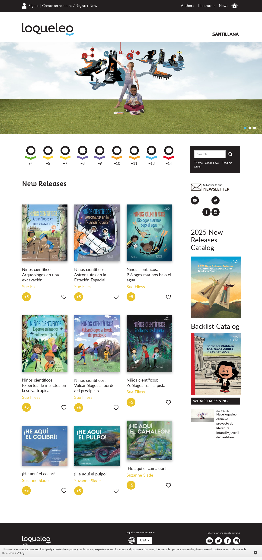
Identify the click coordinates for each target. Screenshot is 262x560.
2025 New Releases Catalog (207, 240)
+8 (82, 155)
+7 (65, 155)
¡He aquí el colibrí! (38, 474)
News (223, 6)
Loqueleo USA (48, 29)
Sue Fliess (31, 287)
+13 (151, 155)
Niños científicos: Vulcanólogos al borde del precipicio (94, 386)
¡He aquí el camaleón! (146, 469)
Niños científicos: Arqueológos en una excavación (40, 275)
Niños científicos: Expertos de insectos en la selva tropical (44, 385)
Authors (187, 6)
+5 (48, 155)
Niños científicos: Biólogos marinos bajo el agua (149, 275)
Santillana (225, 34)
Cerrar (255, 552)
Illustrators (206, 6)
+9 (99, 155)
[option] (131, 88)
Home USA (234, 6)
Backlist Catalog (215, 326)
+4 (30, 156)
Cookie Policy (15, 553)
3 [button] (254, 127)
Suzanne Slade (140, 475)
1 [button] (245, 127)
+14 (168, 155)
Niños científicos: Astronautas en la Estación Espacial (90, 275)
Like (63, 297)
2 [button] (249, 127)
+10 (117, 155)
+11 (134, 155)
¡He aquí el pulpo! (90, 474)
